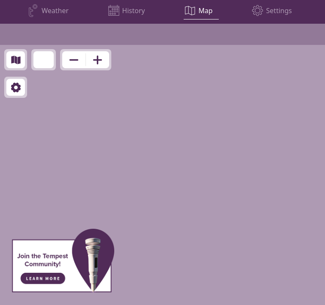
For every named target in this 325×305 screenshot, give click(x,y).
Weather (55, 10)
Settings (279, 10)
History (133, 10)
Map (205, 10)
